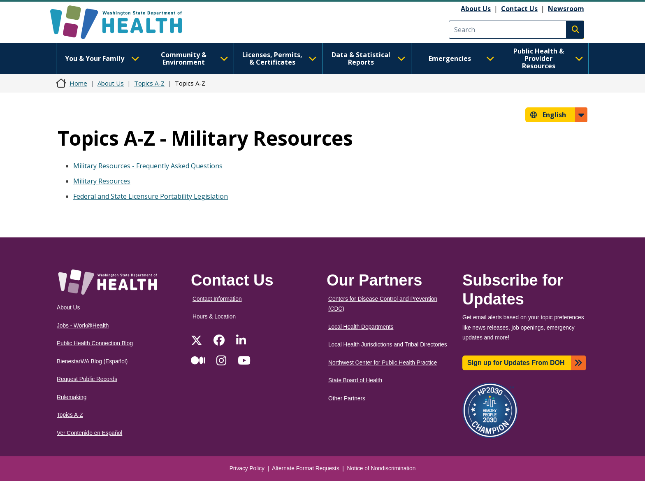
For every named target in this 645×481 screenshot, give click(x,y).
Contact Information (217, 299)
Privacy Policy (247, 468)
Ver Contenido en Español (89, 433)
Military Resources (101, 181)
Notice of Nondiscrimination (381, 468)
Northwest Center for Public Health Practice (382, 363)
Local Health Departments (360, 327)
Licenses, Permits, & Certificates (279, 58)
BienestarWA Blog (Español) (92, 361)
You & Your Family (102, 58)
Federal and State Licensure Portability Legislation (150, 196)
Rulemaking (71, 397)
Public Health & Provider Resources (548, 58)
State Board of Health (355, 380)
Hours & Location (214, 317)
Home (78, 83)
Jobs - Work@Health (83, 326)
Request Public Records (87, 379)
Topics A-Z (149, 83)
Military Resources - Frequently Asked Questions (148, 165)
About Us (476, 8)
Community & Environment (194, 58)
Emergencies (461, 58)
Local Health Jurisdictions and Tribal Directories (387, 345)
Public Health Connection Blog (95, 343)
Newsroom (566, 8)
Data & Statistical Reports (369, 58)
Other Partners (346, 398)
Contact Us (519, 8)
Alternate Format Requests (305, 468)
